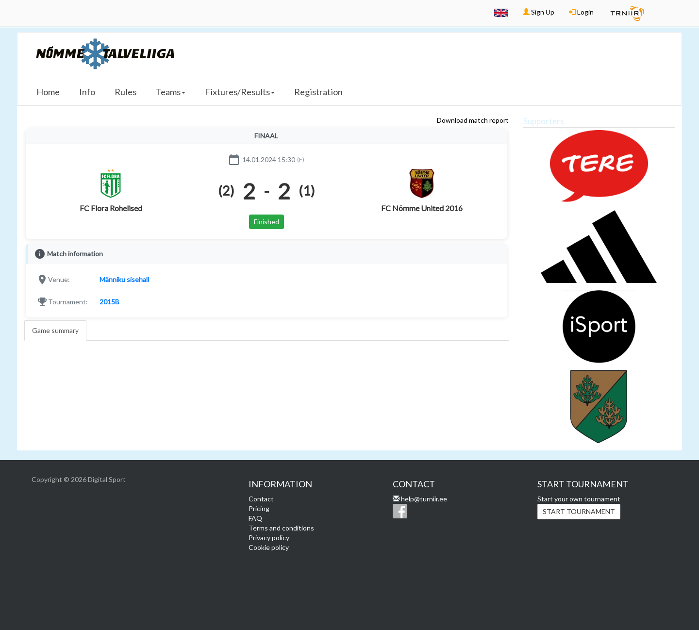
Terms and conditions (281, 528)
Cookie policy (269, 547)
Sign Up (538, 12)
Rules (125, 91)
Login (581, 12)
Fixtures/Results (240, 91)
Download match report (473, 120)
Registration (318, 91)
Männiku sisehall (124, 279)
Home (48, 91)
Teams (170, 91)
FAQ (255, 518)
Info (87, 91)
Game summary (55, 330)
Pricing (259, 508)
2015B (109, 302)
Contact (261, 499)
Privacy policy (269, 537)
